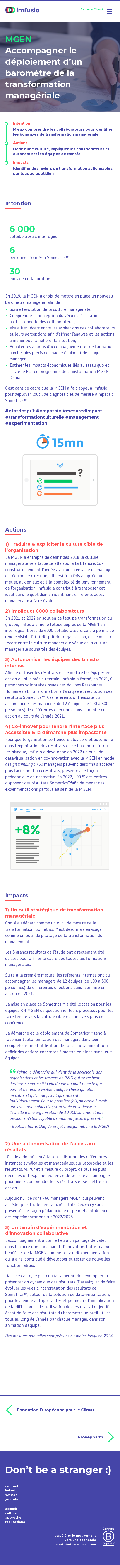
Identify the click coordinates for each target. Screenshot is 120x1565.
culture (11, 1513)
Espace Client (92, 9)
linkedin (11, 1490)
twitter (11, 1494)
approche (13, 1517)
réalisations (15, 1522)
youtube (12, 1499)
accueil (11, 1508)
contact (11, 1486)
